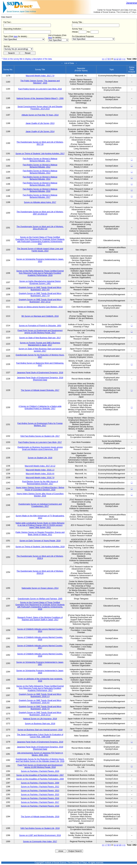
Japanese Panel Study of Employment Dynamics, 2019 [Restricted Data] (40, 748)
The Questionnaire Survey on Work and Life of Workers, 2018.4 (40, 557)
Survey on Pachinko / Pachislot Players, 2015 (40, 794)
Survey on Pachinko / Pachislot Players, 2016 (40, 798)
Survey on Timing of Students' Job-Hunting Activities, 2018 (39, 547)
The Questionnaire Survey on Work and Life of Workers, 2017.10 (40, 143)
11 (115, 59)
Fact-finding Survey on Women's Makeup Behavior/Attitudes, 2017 (40, 196)
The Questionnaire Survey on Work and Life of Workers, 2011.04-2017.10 (40, 227)
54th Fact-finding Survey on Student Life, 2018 (40, 828)
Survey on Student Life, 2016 (40, 458)
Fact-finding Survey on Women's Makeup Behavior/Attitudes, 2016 (40, 190)
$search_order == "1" (18, 48)
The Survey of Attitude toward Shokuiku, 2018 (40, 816)
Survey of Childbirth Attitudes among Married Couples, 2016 (40, 638)
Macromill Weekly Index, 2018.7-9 (40, 477)
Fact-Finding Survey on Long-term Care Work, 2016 (40, 89)
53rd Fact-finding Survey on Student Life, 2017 (40, 436)
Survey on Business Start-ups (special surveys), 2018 (40, 730)
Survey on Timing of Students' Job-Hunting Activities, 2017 (39, 153)
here (16, 36)
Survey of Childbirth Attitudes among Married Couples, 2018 (40, 655)
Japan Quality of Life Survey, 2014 (40, 131)
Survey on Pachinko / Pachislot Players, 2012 (40, 787)
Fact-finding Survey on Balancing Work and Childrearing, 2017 (40, 364)
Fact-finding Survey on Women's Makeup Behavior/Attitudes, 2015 (40, 184)
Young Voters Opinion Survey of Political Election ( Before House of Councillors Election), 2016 (40, 488)
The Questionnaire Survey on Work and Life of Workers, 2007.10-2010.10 (40, 213)
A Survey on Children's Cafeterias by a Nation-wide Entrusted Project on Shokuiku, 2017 (40, 407)
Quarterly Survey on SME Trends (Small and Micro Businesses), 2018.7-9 (40, 707)
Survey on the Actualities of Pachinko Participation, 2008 (40, 779)
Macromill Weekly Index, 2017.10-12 (40, 466)
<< (103, 59)
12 (117, 59)
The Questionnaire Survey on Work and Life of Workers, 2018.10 (40, 572)
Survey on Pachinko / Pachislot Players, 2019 (40, 771)
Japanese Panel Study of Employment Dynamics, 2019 (40, 742)
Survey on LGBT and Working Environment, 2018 (40, 835)
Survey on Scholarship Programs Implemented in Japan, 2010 (40, 260)
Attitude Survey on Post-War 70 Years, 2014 (39, 115)
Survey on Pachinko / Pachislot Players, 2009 (40, 783)
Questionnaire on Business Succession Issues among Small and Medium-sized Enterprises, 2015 (40, 448)
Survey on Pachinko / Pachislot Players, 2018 (40, 806)
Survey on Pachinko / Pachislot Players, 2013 (40, 790)
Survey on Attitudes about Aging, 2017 (40, 202)
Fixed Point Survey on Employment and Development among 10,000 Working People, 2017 (40, 331)
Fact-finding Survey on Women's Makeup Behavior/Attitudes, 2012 (40, 166)
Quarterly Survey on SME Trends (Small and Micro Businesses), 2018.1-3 (40, 695)
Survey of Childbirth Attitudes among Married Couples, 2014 (40, 630)
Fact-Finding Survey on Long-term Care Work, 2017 (40, 442)
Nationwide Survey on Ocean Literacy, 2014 (40, 588)
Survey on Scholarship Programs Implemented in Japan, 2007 (40, 663)
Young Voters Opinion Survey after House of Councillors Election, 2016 (40, 495)
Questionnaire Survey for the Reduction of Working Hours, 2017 (40, 356)
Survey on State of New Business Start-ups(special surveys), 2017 (40, 350)
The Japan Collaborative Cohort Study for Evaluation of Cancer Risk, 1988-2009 (40, 735)
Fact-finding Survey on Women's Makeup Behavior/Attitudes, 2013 (40, 172)
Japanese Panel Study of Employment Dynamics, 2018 (40, 372)
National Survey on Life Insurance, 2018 (40, 719)
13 (120, 59)
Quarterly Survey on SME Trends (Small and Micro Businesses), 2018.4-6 (40, 701)
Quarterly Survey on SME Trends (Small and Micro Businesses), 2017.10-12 (40, 300)
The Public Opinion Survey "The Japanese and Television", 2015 (40, 82)
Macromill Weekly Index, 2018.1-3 (40, 470)
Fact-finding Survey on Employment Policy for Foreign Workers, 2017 (40, 424)
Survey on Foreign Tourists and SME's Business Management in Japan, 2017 (40, 344)
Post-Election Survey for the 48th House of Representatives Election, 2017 (40, 482)
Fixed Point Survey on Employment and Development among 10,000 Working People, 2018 (40, 766)
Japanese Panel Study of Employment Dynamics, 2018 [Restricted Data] (40, 379)
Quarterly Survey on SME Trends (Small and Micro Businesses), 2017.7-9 (40, 294)
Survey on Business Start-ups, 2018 (40, 723)
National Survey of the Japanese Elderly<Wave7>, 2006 (40, 98)
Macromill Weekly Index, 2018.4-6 (40, 474)
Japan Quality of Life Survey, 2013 (40, 123)
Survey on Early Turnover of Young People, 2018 (40, 541)
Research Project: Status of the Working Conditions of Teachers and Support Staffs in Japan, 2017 (40, 618)
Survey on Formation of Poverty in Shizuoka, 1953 (40, 325)
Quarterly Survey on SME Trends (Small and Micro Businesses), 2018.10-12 (40, 713)
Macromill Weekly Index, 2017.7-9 (40, 76)
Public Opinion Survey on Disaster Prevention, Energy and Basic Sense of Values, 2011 (40, 533)
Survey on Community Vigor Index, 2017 (40, 841)
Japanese (131, 3)
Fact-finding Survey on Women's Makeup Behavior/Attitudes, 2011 (40, 160)
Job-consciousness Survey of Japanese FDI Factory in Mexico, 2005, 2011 (40, 754)
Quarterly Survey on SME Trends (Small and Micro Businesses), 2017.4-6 (40, 288)
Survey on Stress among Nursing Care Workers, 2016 (40, 307)
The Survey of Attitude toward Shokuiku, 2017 (40, 390)
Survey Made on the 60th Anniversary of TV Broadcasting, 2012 (40, 517)
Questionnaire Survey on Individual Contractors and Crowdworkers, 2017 (40, 505)
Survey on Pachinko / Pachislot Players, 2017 (40, 802)
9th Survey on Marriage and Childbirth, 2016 (40, 316)
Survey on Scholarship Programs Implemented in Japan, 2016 (40, 671)
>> (124, 59)
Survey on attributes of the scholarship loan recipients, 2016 (40, 680)
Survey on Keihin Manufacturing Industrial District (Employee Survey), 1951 (40, 282)
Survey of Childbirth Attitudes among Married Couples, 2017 (40, 647)
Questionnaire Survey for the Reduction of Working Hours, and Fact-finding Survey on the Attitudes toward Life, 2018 (40, 760)
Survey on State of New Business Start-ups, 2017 (40, 338)
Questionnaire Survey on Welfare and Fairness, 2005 (40, 599)
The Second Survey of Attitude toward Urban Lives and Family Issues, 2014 (40, 250)
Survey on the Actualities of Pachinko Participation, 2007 (40, 775)
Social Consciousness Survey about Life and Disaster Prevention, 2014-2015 (40, 107)
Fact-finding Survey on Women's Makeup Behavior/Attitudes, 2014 (40, 178)
